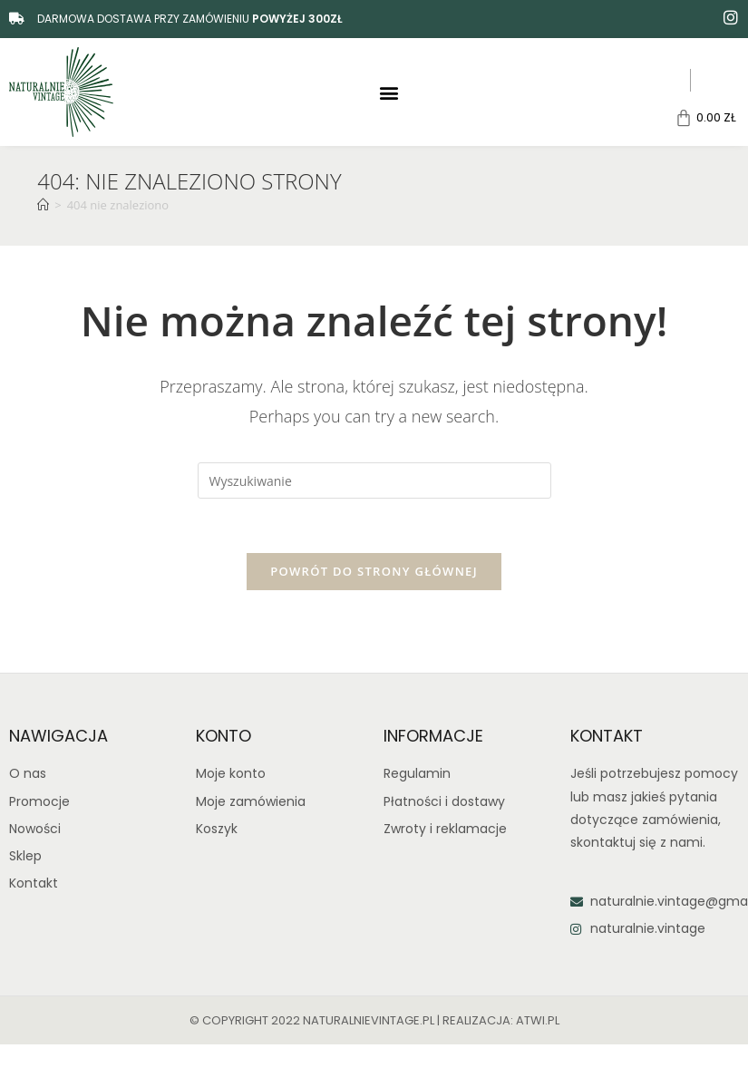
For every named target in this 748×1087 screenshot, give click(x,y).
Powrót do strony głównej (374, 572)
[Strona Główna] (43, 205)
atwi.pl (537, 1020)
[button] (388, 92)
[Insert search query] (374, 480)
